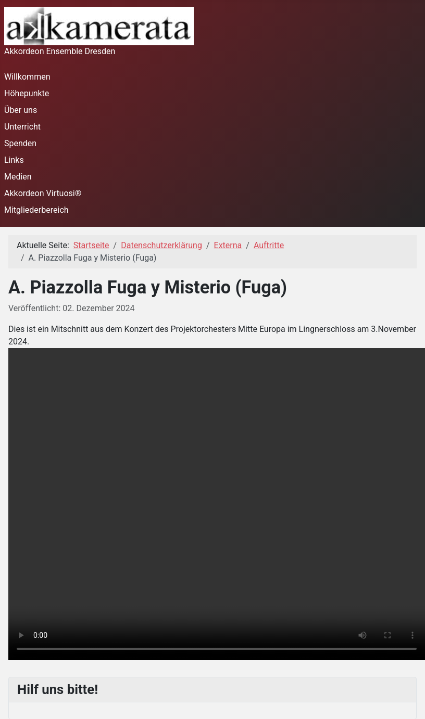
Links (14, 160)
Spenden (20, 143)
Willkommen (27, 77)
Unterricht (22, 127)
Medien (18, 177)
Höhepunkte (26, 93)
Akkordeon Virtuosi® (42, 193)
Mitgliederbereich (36, 210)
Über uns (20, 110)
